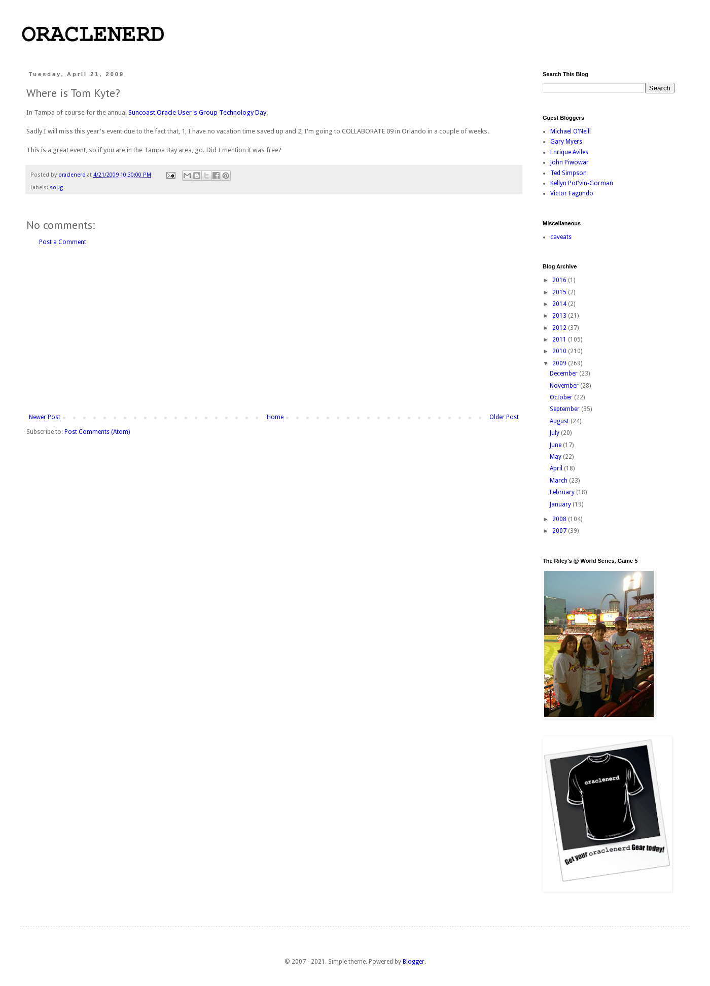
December (564, 373)
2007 (560, 530)
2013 (560, 315)
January (561, 504)
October (562, 397)
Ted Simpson (568, 173)
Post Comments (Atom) (97, 431)
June (556, 445)
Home (275, 417)
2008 (560, 519)
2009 (560, 363)
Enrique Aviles (569, 152)
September (565, 409)
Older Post (504, 417)
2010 (560, 351)
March (559, 480)
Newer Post (44, 417)
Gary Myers (566, 141)
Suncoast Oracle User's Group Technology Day (197, 112)
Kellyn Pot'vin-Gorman (581, 183)
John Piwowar (569, 162)
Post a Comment (62, 242)
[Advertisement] (273, 330)
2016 (560, 280)
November (565, 385)
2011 (560, 339)
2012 (560, 327)
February (563, 492)
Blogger (413, 961)
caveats (561, 237)
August (560, 421)
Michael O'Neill (570, 131)
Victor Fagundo (571, 193)
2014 (560, 304)
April (557, 468)
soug (56, 187)
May (556, 456)
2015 (560, 292)
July (555, 432)
